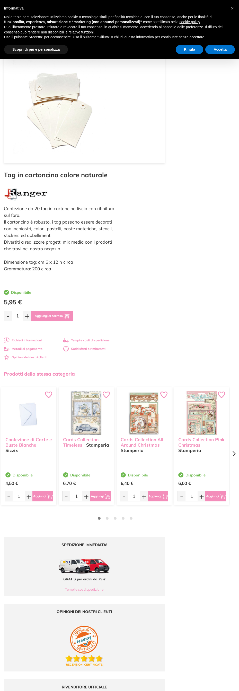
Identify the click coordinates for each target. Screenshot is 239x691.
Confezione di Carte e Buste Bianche (28, 315)
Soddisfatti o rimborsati (204, 224)
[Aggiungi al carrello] (176, 191)
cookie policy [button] (190, 22)
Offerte (128, 572)
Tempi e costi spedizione (59, 465)
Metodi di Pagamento (198, 572)
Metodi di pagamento (143, 224)
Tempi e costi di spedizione (206, 215)
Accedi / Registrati (136, 587)
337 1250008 (80, 600)
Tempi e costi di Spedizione (202, 577)
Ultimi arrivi (131, 567)
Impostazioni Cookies (198, 592)
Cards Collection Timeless (81, 315)
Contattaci (130, 592)
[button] (232, 8)
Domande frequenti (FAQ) (201, 567)
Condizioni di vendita (198, 582)
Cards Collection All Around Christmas (142, 315)
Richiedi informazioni (143, 215)
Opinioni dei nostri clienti (145, 232)
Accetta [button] (220, 49)
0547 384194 (80, 585)
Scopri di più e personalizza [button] (36, 49)
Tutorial (128, 577)
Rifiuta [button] (189, 49)
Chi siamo (130, 582)
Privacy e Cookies (195, 587)
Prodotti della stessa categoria (39, 249)
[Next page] (233, 329)
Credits (190, 684)
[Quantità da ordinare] (137, 191)
